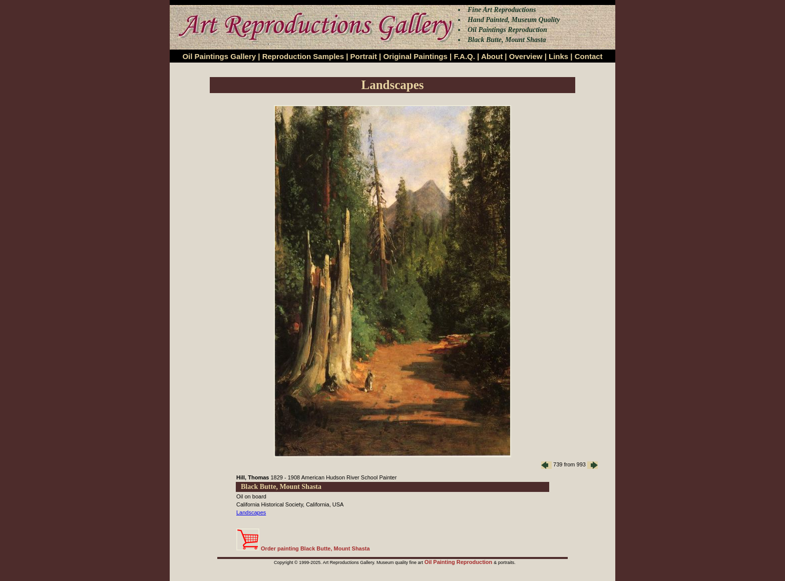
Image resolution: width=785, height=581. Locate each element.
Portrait (363, 56)
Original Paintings (415, 56)
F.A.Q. (464, 56)
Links (558, 56)
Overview (526, 56)
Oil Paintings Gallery (219, 56)
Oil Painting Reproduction (459, 562)
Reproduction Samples (303, 56)
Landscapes (251, 512)
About (492, 56)
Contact (589, 56)
